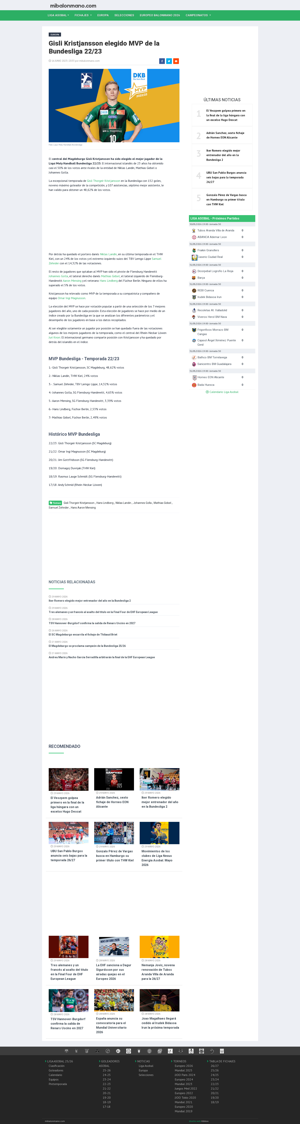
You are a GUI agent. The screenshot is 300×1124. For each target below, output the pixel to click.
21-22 (107, 1088)
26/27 (215, 1066)
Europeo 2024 (184, 1079)
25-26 (107, 1070)
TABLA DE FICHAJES (221, 1061)
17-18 (106, 1106)
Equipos (54, 1079)
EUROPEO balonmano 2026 (161, 15)
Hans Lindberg (109, 280)
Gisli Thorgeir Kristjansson (103, 181)
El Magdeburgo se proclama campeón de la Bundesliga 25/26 (87, 645)
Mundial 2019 (183, 1111)
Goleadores (56, 1070)
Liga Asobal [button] (57, 15)
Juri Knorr (54, 337)
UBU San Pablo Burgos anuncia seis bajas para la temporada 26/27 (69, 855)
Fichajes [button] (82, 15)
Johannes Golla (58, 276)
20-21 (107, 1093)
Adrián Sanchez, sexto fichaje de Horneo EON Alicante (112, 802)
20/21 (215, 1093)
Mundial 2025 (183, 1070)
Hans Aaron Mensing (83, 507)
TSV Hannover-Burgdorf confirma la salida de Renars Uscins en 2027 (92, 623)
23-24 (107, 1079)
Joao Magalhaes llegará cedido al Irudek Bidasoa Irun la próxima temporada (160, 1023)
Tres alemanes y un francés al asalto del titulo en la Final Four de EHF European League (103, 612)
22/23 (215, 1084)
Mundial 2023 (183, 1084)
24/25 (215, 1075)
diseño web (195, 1121)
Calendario (55, 1075)
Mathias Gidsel (110, 276)
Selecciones (125, 15)
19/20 (215, 1097)
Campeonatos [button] (197, 15)
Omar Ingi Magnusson (71, 298)
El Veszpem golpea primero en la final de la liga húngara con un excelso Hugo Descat (225, 115)
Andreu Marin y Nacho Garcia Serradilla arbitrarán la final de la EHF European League (102, 657)
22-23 (107, 1084)
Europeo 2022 (184, 1093)
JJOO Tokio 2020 (185, 1097)
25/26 (215, 1070)
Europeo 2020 (184, 1106)
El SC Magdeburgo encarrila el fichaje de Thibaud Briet (83, 634)
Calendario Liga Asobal (222, 392)
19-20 (107, 1097)
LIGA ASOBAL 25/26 (59, 1061)
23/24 (215, 1079)
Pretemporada (58, 1084)
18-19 (107, 1102)
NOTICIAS (142, 1061)
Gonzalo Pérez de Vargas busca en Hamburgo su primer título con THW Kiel (115, 855)
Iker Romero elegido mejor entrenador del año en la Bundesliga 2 (90, 600)
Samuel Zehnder (59, 507)
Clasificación (56, 1066)
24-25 (107, 1075)
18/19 (215, 1102)
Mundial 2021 (183, 1102)
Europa (104, 15)
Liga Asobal (146, 1066)
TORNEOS (178, 1061)
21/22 (215, 1088)
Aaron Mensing (72, 280)
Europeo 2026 (184, 1066)
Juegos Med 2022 (186, 1088)
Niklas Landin (108, 254)
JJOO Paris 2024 (185, 1075)
